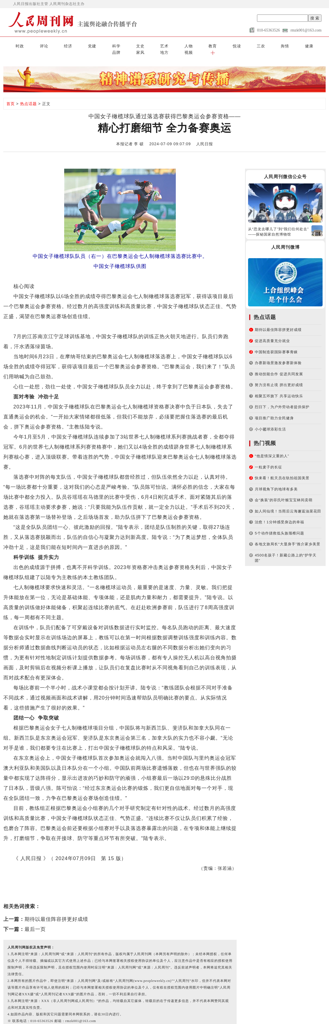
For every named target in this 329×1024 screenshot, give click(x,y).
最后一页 (35, 922)
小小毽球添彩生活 (270, 422)
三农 (191, 45)
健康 (227, 45)
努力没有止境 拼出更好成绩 (279, 377)
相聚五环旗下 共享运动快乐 (279, 388)
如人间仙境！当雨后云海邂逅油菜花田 (288, 504)
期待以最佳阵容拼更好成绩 (56, 912)
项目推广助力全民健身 (274, 410)
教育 (155, 45)
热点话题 (28, 96)
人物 (137, 45)
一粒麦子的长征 (268, 459)
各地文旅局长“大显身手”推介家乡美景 (287, 537)
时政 (12, 45)
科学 (84, 45)
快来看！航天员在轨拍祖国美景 (282, 470)
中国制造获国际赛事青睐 (276, 344)
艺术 (120, 45)
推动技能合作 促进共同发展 (279, 366)
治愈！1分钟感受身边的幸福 (279, 514)
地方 (281, 45)
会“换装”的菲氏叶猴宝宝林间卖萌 (284, 492)
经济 (48, 45)
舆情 (209, 45)
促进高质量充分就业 (272, 333)
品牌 (245, 45)
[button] (317, 45)
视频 (299, 45)
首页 (10, 96)
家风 (263, 45)
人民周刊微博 (285, 239)
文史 (102, 45)
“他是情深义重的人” (272, 448)
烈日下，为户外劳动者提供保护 (282, 400)
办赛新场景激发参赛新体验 (278, 355)
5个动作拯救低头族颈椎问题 (279, 526)
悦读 (173, 45)
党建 (66, 45)
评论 (30, 45)
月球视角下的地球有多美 (276, 482)
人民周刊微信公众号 (285, 169)
